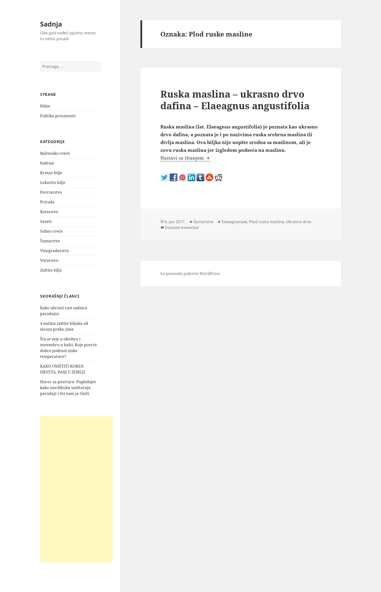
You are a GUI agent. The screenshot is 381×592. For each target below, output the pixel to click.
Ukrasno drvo (298, 221)
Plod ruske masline (266, 221)
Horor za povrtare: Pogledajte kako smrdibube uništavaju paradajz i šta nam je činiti (68, 387)
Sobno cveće (51, 231)
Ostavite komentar (182, 227)
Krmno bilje (51, 172)
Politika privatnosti (58, 115)
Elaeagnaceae (234, 221)
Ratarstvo (49, 211)
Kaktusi (47, 163)
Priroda (47, 202)
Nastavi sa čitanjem (185, 158)
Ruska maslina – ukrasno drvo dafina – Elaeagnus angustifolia (235, 99)
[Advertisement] (76, 489)
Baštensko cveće (55, 153)
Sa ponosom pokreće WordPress (190, 273)
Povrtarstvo (51, 192)
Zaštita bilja (51, 270)
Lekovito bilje (52, 182)
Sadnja (51, 23)
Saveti (46, 221)
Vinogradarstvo (54, 250)
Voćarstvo (49, 260)
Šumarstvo (50, 241)
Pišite (45, 106)
